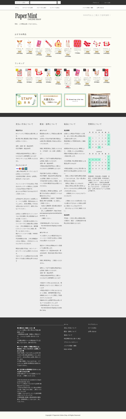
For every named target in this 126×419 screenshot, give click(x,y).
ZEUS (28, 176)
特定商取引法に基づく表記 (72, 338)
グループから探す (40, 7)
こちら (22, 336)
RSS (65, 349)
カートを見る (92, 328)
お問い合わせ (99, 7)
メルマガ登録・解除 (86, 7)
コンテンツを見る (53, 7)
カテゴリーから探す (26, 7)
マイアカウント (93, 324)
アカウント (94, 2)
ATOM (70, 349)
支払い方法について (70, 328)
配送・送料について (70, 331)
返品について (68, 335)
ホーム (17, 7)
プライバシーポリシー (71, 342)
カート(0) (106, 2)
